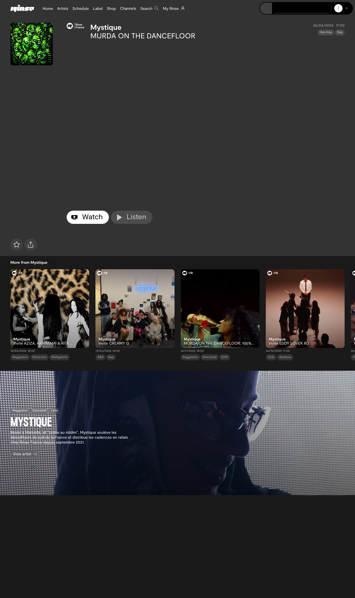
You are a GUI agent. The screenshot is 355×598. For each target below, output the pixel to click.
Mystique (105, 27)
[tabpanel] (206, 124)
